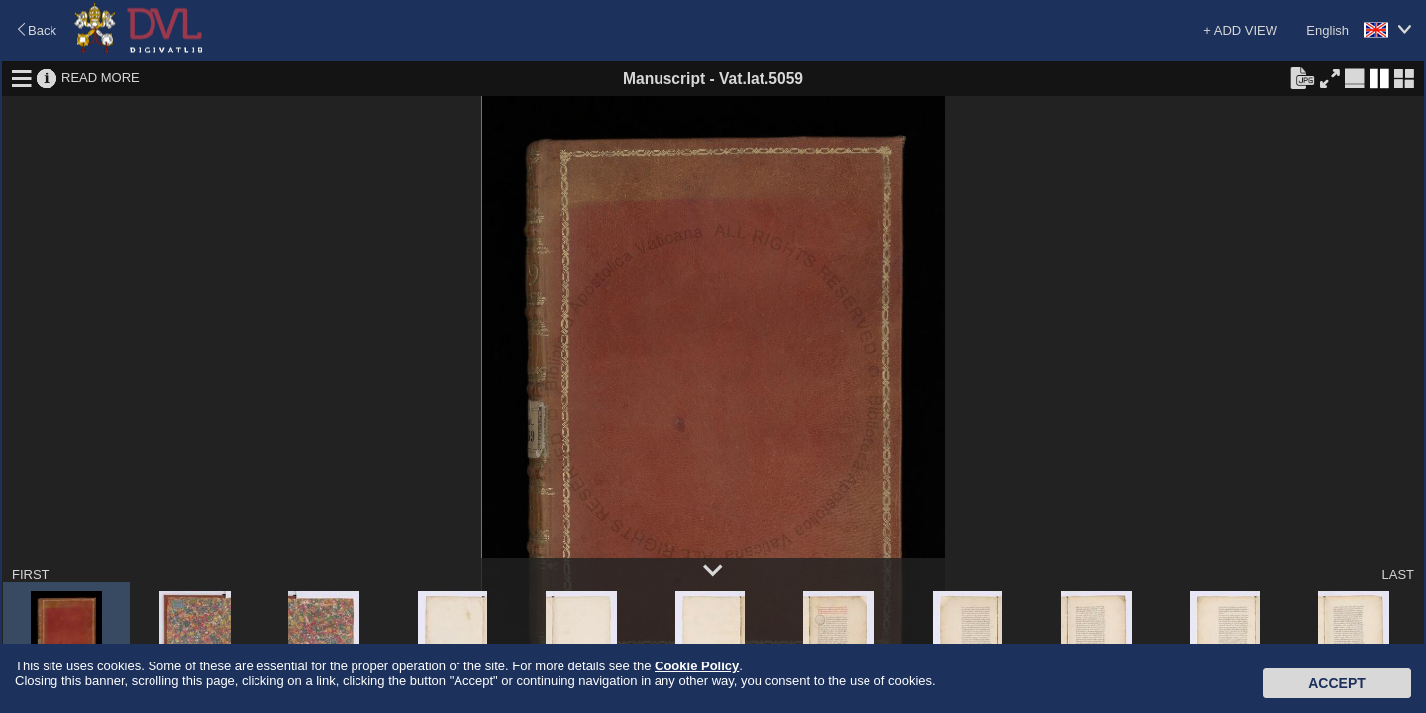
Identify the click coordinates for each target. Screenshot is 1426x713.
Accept (1337, 683)
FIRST (31, 574)
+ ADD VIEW (1240, 30)
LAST (1397, 574)
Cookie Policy (697, 666)
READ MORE (100, 77)
